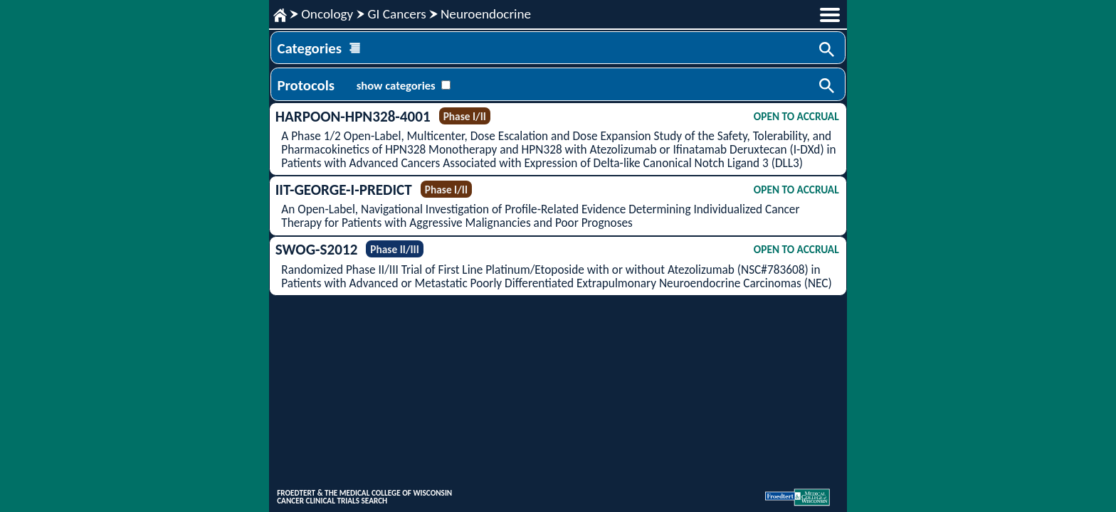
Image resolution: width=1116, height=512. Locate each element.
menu (829, 15)
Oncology (327, 14)
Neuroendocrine (486, 14)
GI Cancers (396, 14)
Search (827, 50)
